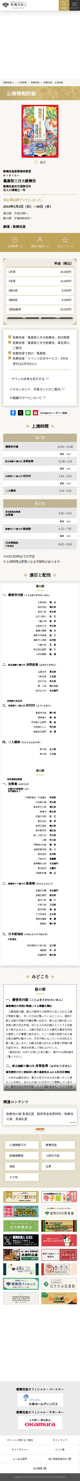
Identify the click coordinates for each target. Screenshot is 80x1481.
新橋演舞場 (16, 1165)
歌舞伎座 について (55, 312)
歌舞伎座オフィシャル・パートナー (40, 1389)
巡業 (48, 1176)
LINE (28, 411)
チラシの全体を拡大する (28, 377)
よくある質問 (20, 1459)
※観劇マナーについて (26, 396)
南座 (12, 1176)
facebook (13, 411)
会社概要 (37, 1468)
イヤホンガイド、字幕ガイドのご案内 (35, 388)
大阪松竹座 (53, 1165)
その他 (13, 1187)
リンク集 (60, 1449)
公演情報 (22, 72)
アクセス (21, 312)
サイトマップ (60, 1440)
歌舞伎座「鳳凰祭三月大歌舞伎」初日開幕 (41, 336)
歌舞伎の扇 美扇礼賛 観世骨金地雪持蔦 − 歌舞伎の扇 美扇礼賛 (39, 1115)
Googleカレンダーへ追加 (54, 411)
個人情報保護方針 (57, 1459)
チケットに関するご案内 (20, 1440)
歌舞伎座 (35, 72)
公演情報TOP (17, 1155)
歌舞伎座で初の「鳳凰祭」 (31, 351)
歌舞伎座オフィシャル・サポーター (40, 1412)
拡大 (40, 152)
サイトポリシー (20, 1449)
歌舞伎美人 (8, 72)
